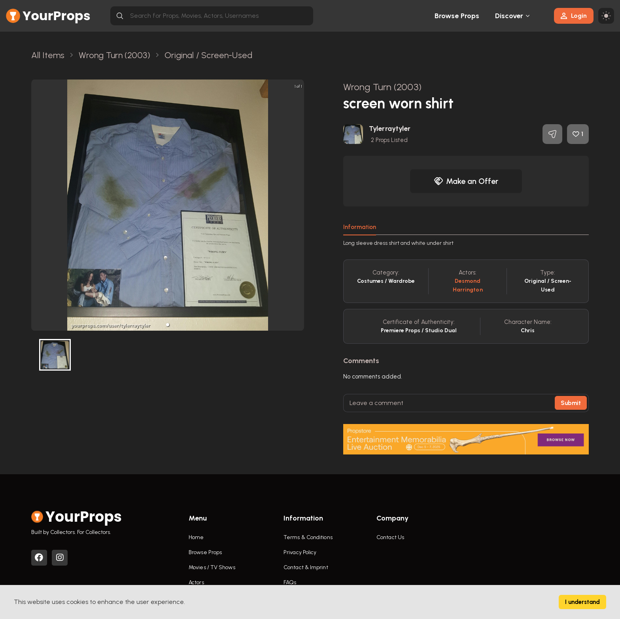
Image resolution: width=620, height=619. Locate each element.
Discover (509, 15)
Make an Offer (466, 181)
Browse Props (457, 15)
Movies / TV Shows (212, 567)
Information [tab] (359, 227)
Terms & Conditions (308, 537)
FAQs (290, 582)
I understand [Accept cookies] (582, 602)
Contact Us (390, 537)
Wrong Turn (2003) (382, 87)
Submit (571, 403)
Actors (196, 582)
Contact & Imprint (306, 567)
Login (574, 15)
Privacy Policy (300, 552)
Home (196, 537)
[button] (167, 324)
